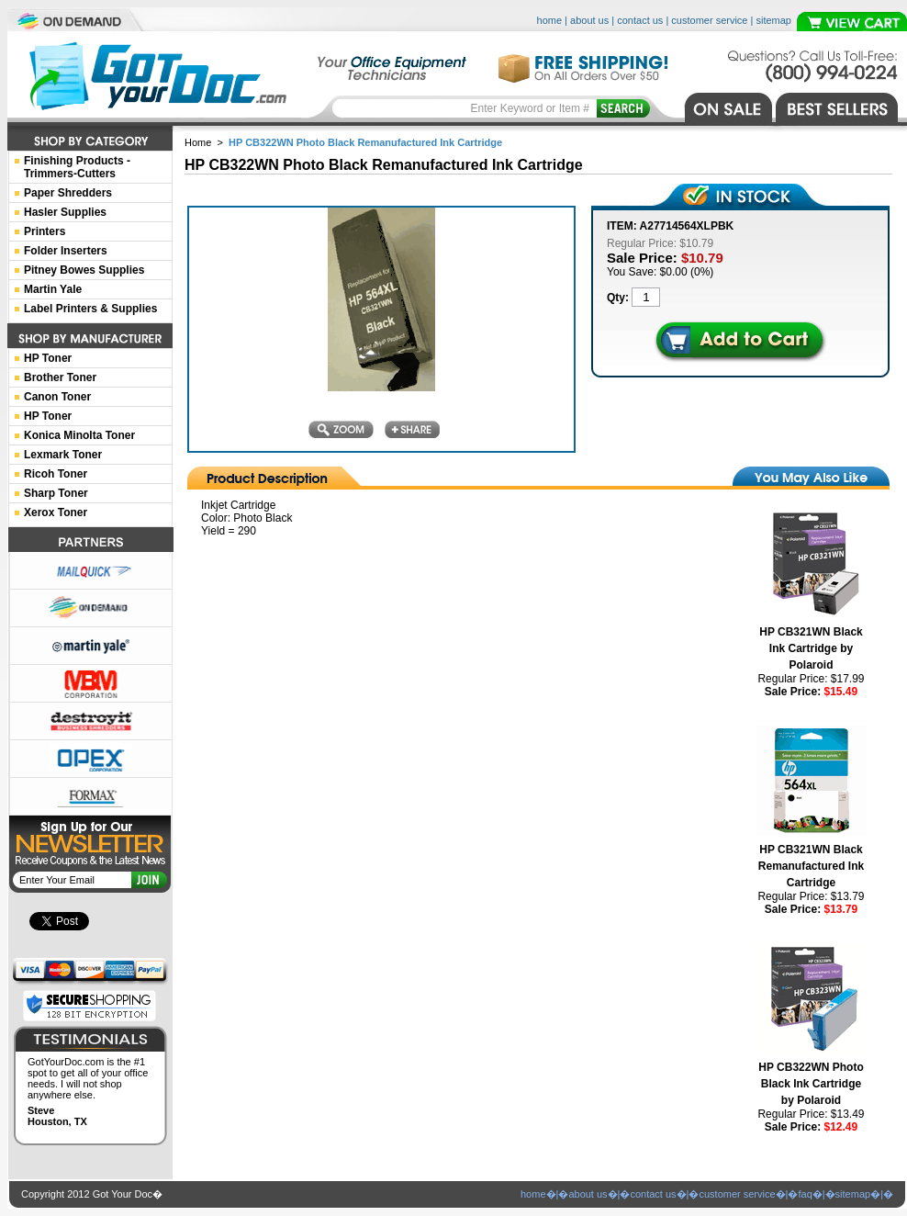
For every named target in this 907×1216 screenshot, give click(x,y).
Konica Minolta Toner (79, 435)
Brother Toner (60, 377)
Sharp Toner (56, 493)
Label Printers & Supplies (90, 308)
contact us (640, 20)
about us (589, 20)
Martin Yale (53, 289)
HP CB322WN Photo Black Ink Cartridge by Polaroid (810, 1084)
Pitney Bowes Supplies (84, 270)
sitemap (773, 20)
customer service (709, 20)
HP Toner (48, 358)
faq (805, 1193)
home (550, 20)
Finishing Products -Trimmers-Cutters (77, 167)
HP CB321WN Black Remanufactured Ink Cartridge (811, 866)
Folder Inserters (65, 250)
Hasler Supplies (65, 212)
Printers (44, 231)
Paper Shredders (68, 192)
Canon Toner (57, 396)
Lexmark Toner (63, 454)
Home (198, 142)
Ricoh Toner (55, 473)
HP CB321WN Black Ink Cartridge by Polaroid (811, 648)
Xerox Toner (55, 512)
